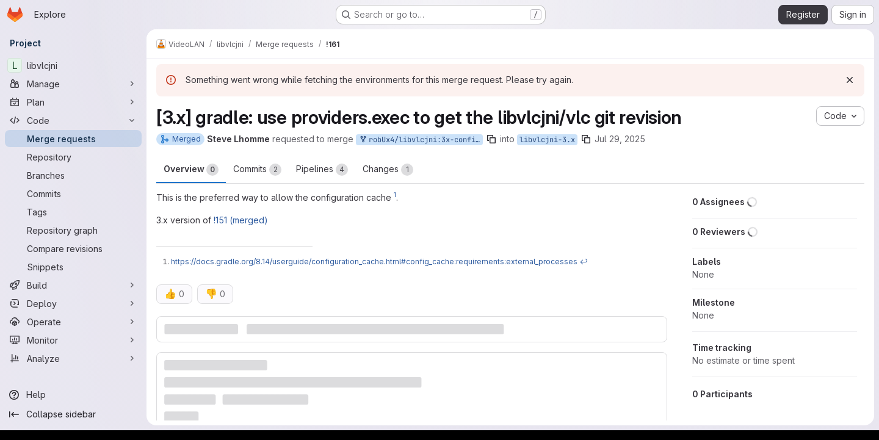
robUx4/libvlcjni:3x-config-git (420, 140)
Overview (191, 170)
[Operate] (73, 321)
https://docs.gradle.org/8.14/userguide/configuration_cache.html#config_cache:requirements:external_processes (374, 261)
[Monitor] (73, 339)
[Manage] (73, 83)
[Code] (73, 120)
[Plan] (73, 101)
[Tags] (73, 211)
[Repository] (73, 156)
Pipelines (322, 170)
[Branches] (73, 175)
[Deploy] (73, 303)
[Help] (73, 394)
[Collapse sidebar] (73, 414)
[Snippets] (73, 266)
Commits (257, 170)
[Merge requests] (73, 138)
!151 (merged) (241, 220)
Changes (388, 170)
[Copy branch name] (491, 139)
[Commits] (73, 193)
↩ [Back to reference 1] (583, 261)
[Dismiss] (849, 80)
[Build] (73, 285)
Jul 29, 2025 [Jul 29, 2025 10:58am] (620, 139)
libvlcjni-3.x (547, 140)
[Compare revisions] (73, 248)
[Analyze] (73, 358)
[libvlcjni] (73, 65)
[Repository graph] (73, 230)
